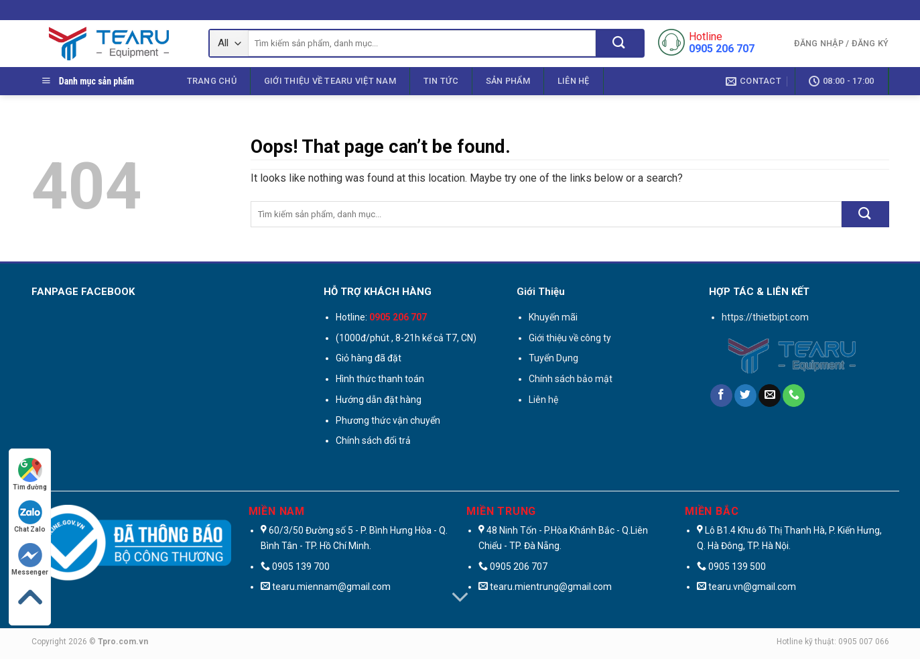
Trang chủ (212, 81)
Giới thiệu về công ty (570, 338)
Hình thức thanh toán (380, 378)
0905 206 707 (518, 566)
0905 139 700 (301, 566)
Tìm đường (30, 474)
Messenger (29, 559)
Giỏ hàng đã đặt (368, 358)
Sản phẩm (508, 81)
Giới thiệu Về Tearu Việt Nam (330, 81)
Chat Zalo (30, 516)
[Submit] (619, 43)
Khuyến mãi (553, 317)
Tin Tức (440, 81)
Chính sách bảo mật (570, 378)
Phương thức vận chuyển (388, 420)
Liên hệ (573, 81)
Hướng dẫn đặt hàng (378, 399)
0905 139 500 (737, 566)
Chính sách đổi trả (373, 440)
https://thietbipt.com (765, 317)
